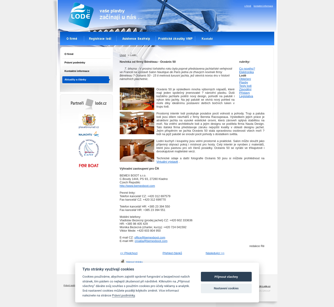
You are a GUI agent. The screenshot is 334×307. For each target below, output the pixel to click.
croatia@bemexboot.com (151, 241)
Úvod (123, 55)
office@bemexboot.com (149, 237)
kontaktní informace (263, 6)
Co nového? (247, 68)
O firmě (69, 54)
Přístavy (244, 92)
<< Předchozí (129, 253)
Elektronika (246, 72)
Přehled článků (172, 253)
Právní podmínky (75, 62)
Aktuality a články (75, 79)
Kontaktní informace (77, 71)
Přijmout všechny (226, 277)
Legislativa (246, 96)
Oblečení (245, 79)
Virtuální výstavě (167, 161)
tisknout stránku (134, 262)
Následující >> (215, 253)
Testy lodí (245, 86)
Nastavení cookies (226, 288)
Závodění (245, 89)
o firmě (247, 6)
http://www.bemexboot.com (137, 186)
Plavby (243, 82)
